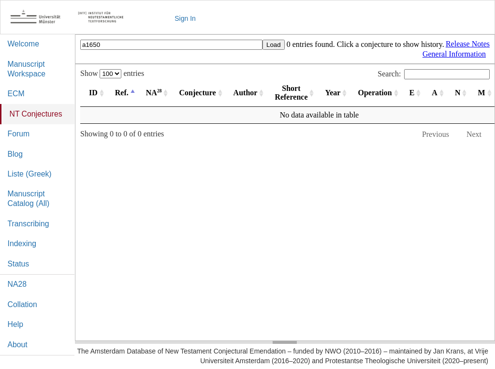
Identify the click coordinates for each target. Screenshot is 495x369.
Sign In (185, 18)
